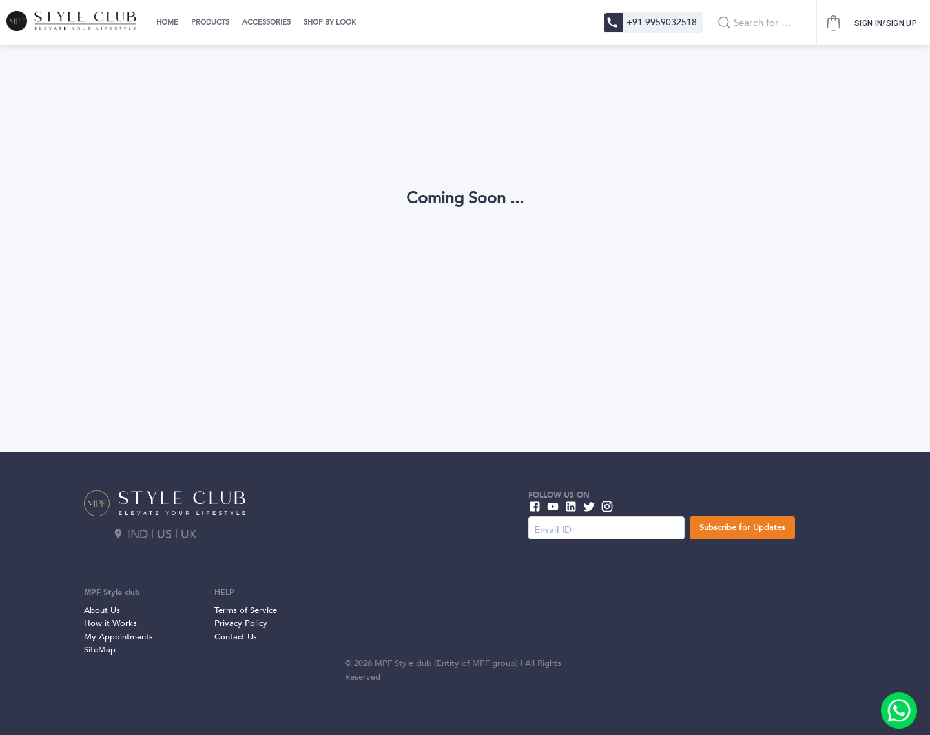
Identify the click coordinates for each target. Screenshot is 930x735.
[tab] (166, 22)
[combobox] (765, 22)
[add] (899, 710)
